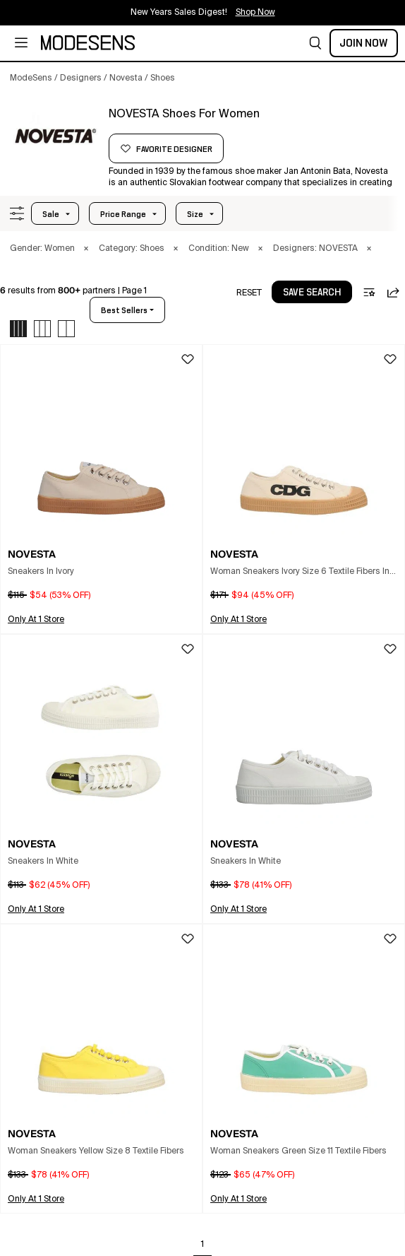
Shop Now (255, 12)
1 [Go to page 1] (202, 1244)
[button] (315, 43)
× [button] (86, 249)
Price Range (123, 214)
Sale (50, 214)
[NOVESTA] (54, 132)
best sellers (124, 310)
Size (195, 214)
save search (312, 293)
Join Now (363, 43)
